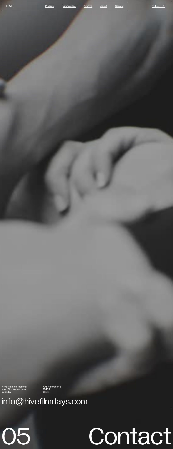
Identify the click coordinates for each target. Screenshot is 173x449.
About (103, 6)
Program (49, 6)
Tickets (155, 6)
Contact (119, 6)
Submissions (69, 6)
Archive (88, 6)
